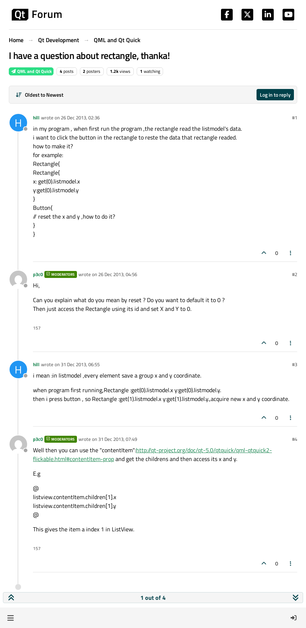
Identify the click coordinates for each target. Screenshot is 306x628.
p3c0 (38, 274)
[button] (10, 617)
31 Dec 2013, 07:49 (117, 439)
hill (36, 117)
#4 (294, 439)
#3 (294, 364)
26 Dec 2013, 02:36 (80, 117)
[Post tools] (291, 253)
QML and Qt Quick (31, 71)
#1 (294, 117)
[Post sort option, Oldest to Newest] (39, 94)
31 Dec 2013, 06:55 (80, 364)
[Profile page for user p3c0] (18, 279)
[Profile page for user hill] (18, 122)
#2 (294, 274)
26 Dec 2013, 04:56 (117, 274)
